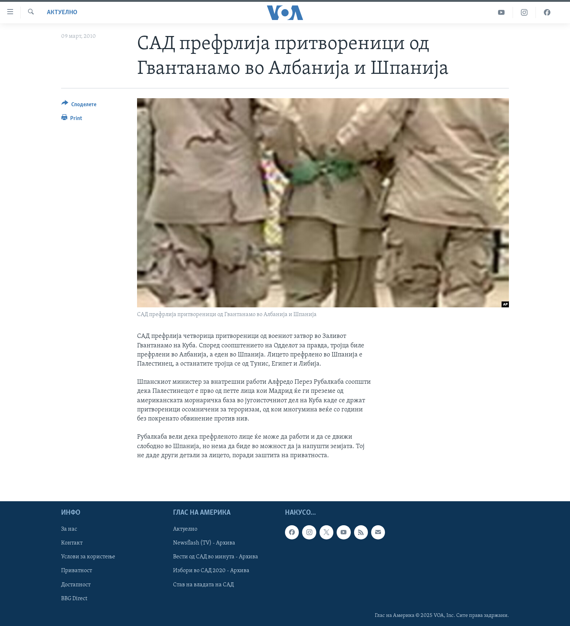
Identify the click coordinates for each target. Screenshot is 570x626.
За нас (69, 530)
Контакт (72, 543)
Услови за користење (88, 557)
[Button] (78, 105)
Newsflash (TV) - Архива (204, 543)
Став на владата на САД (203, 585)
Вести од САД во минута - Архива (215, 557)
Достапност (76, 585)
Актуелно (62, 12)
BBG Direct (74, 599)
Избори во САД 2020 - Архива (211, 571)
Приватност (76, 571)
